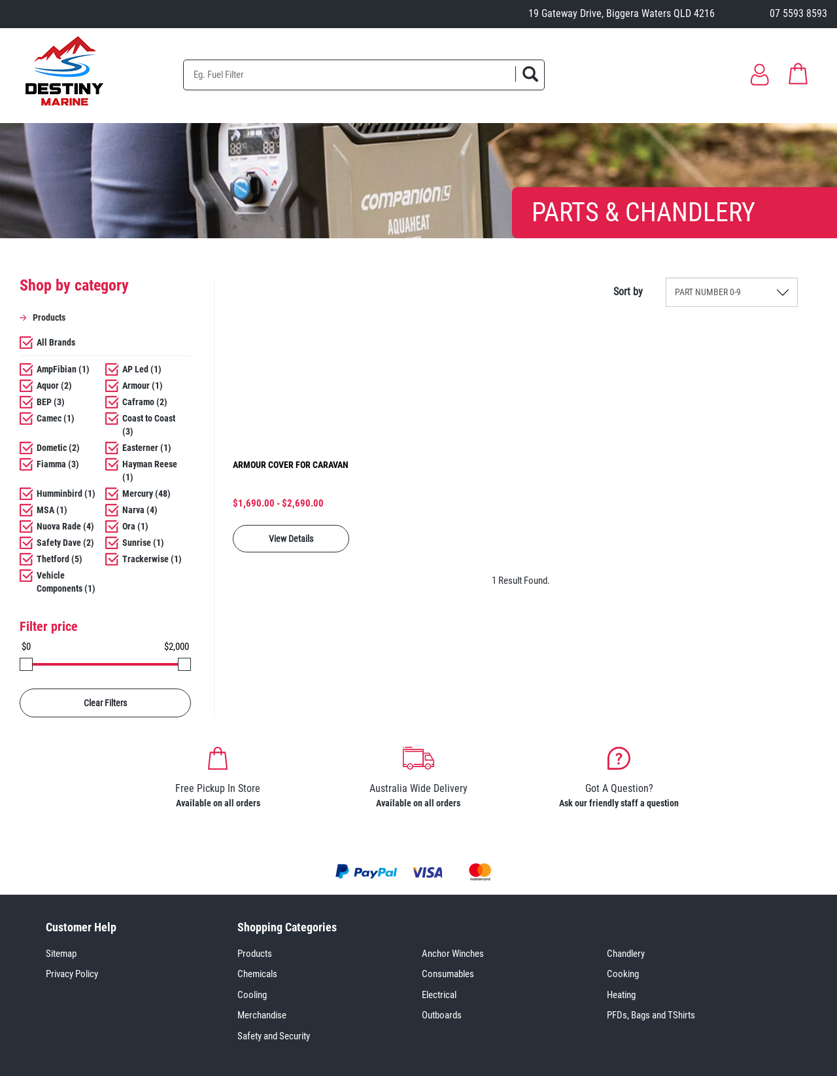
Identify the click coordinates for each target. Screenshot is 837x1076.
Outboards (442, 1015)
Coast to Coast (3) (148, 425)
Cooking (623, 974)
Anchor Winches (453, 953)
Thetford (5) (59, 559)
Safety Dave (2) (65, 542)
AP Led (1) (142, 369)
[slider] (26, 664)
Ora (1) (135, 526)
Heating (621, 995)
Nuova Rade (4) (65, 526)
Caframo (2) (144, 402)
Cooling (252, 995)
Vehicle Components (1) (66, 582)
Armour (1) (142, 385)
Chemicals (257, 974)
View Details (291, 538)
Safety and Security (273, 1036)
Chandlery (626, 953)
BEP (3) (51, 402)
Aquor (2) (54, 385)
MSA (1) (52, 510)
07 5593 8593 (798, 13)
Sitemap (61, 953)
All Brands (56, 342)
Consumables (448, 974)
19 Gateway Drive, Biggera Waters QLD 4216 (621, 13)
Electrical (439, 995)
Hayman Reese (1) (149, 470)
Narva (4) (140, 510)
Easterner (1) (146, 447)
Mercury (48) (146, 493)
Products (254, 953)
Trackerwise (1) (152, 559)
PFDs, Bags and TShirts (651, 1015)
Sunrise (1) (143, 542)
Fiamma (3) (58, 464)
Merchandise (261, 1015)
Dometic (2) (58, 447)
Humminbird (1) (66, 493)
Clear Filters (105, 703)
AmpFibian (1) (63, 369)
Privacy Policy (72, 974)
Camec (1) (56, 418)
